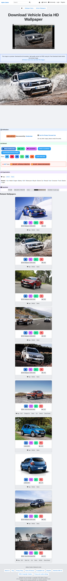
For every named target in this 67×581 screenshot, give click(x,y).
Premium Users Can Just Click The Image (33, 59)
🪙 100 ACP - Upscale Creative (20, 164)
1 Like (20, 148)
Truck (59, 180)
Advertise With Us (57, 570)
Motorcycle (29, 180)
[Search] (30, 2)
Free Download (9, 148)
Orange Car (27, 413)
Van (49, 180)
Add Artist (11, 136)
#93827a (40, 189)
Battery (20, 180)
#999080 (44, 189)
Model (11, 180)
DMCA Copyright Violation (25, 574)
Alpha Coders (5, 2)
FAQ (13, 570)
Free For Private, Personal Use (47, 135)
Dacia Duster (47, 413)
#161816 (36, 189)
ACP (5, 164)
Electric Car (40, 180)
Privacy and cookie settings (41, 574)
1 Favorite (31, 148)
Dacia (12, 176)
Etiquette (48, 570)
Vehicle (33, 230)
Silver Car (27, 560)
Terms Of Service (29, 570)
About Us (7, 570)
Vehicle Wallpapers (41, 8)
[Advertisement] (33, 116)
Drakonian (29, 136)
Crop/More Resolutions (10, 152)
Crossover (54, 180)
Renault (46, 180)
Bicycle (34, 180)
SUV (24, 180)
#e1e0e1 (32, 189)
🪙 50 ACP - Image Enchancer (40, 164)
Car (7, 180)
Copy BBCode (41, 156)
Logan (3, 182)
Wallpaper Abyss (29, 8)
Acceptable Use (40, 570)
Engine (15, 180)
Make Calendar (44, 148)
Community (51, 2)
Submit (44, 2)
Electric (63, 180)
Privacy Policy (19, 570)
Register (63, 2)
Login (58, 2)
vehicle (8, 176)
